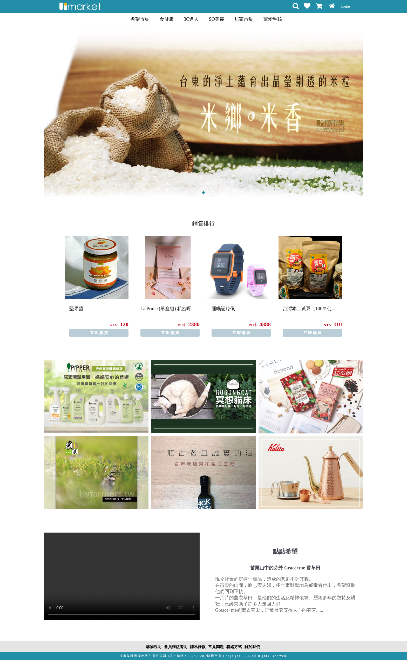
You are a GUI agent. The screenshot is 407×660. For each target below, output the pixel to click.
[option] (96, 286)
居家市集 (243, 19)
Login (345, 6)
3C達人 (191, 19)
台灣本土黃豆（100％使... (309, 308)
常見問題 (216, 647)
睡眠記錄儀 (223, 308)
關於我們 (252, 647)
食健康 (167, 19)
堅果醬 (76, 308)
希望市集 (140, 19)
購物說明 (153, 647)
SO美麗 (216, 19)
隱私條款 (198, 647)
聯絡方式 (234, 647)
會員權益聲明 (175, 647)
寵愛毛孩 (272, 19)
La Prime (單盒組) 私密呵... (167, 308)
